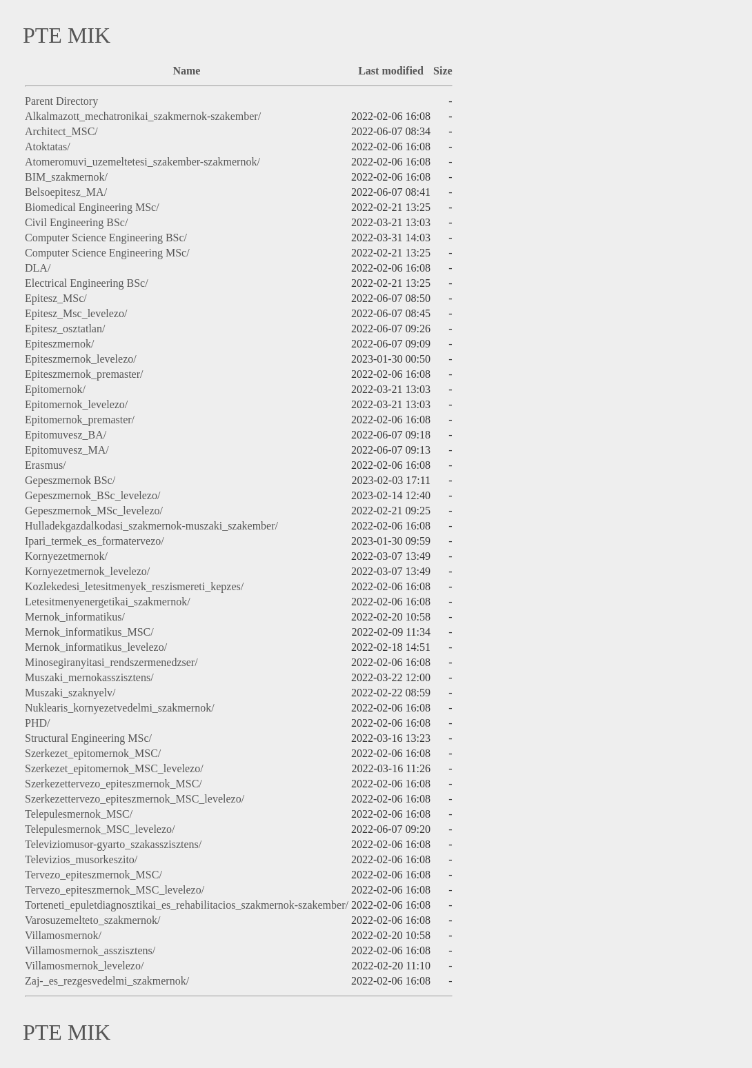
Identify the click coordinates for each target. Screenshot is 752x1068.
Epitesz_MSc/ (56, 298)
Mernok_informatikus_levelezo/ (96, 647)
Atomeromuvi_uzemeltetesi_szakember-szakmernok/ (142, 162)
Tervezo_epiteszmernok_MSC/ (93, 874)
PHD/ (37, 723)
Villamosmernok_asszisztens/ (90, 950)
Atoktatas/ (47, 146)
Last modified (391, 71)
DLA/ (37, 268)
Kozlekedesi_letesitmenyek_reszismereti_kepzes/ (134, 586)
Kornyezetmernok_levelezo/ (87, 571)
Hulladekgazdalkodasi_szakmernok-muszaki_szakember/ (151, 526)
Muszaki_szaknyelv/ (70, 692)
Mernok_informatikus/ (75, 617)
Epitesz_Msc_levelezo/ (76, 313)
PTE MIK (66, 35)
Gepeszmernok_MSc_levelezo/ (94, 510)
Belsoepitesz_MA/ (66, 192)
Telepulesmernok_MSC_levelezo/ (100, 829)
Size (443, 71)
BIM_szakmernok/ (66, 177)
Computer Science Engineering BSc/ (106, 237)
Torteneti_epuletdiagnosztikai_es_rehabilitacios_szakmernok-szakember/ (186, 905)
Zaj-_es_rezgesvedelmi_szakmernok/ (107, 981)
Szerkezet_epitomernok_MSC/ (93, 753)
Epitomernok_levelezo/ (76, 404)
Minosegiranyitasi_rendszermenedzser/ (111, 662)
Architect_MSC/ (61, 131)
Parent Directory (61, 101)
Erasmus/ (45, 465)
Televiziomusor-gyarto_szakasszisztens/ (113, 844)
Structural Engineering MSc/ (88, 738)
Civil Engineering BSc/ (76, 222)
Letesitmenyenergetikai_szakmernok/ (107, 601)
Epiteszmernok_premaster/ (84, 374)
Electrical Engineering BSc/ (86, 283)
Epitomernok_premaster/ (80, 419)
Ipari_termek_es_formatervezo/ (94, 541)
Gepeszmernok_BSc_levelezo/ (92, 495)
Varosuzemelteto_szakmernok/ (92, 920)
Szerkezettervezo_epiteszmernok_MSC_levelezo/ (134, 799)
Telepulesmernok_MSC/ (78, 814)
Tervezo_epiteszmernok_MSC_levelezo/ (114, 890)
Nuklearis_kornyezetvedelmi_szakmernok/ (120, 708)
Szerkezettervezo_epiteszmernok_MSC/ (113, 783)
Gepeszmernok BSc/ (70, 480)
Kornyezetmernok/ (66, 556)
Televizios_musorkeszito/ (81, 859)
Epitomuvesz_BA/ (65, 435)
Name (186, 71)
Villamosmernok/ (63, 935)
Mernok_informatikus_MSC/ (89, 632)
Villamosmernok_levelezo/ (84, 965)
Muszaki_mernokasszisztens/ (89, 677)
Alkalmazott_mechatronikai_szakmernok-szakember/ (143, 116)
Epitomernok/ (55, 389)
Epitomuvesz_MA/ (67, 450)
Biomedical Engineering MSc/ (92, 207)
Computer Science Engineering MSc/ (107, 253)
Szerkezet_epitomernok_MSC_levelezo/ (114, 768)
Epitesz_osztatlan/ (65, 328)
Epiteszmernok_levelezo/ (81, 359)
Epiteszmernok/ (59, 344)
